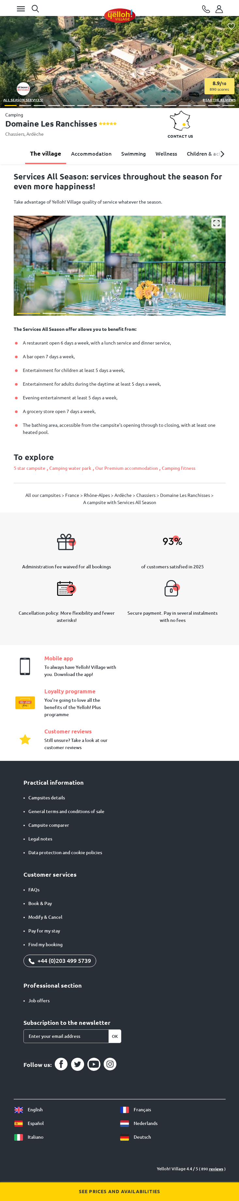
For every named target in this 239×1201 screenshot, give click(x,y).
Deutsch (135, 1137)
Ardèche (35, 134)
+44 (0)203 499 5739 (60, 960)
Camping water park (70, 468)
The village (45, 153)
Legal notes (40, 838)
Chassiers (14, 134)
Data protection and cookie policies (65, 852)
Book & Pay (40, 903)
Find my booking (45, 944)
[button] (11, 105)
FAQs (33, 889)
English (28, 1109)
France (72, 495)
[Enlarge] (216, 223)
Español (29, 1123)
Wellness (166, 154)
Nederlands (138, 1123)
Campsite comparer (48, 825)
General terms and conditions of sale (66, 811)
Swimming (133, 154)
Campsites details (46, 797)
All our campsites (43, 495)
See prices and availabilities (119, 1191)
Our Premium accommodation (126, 468)
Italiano (28, 1137)
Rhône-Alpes (97, 495)
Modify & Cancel (45, 917)
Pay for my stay (44, 930)
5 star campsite (29, 468)
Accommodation (91, 154)
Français (135, 1109)
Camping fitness (178, 468)
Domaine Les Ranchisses (185, 495)
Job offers (39, 1000)
